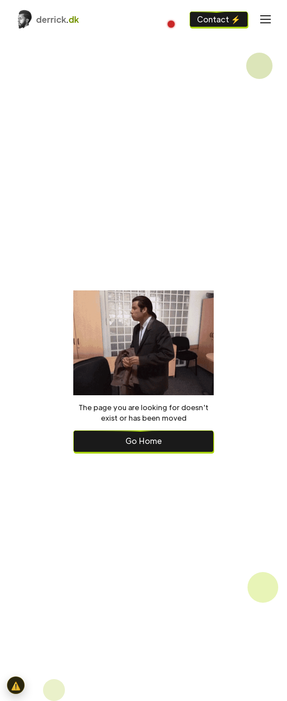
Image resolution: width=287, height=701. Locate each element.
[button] (264, 19)
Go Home (144, 441)
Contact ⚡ (218, 19)
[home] (46, 19)
